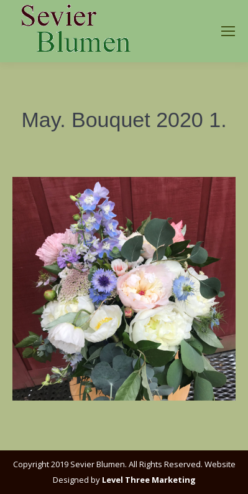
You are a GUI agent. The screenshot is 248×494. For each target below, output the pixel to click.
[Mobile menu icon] (228, 31)
